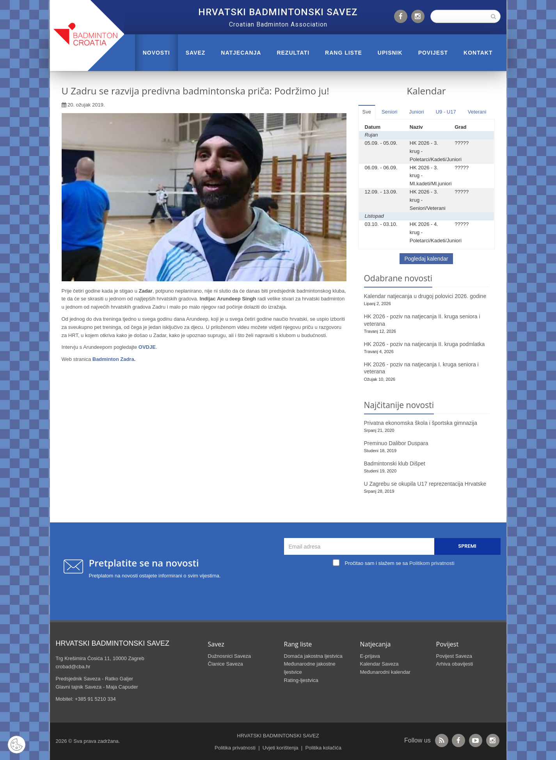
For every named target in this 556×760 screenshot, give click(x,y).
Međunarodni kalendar (385, 672)
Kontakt (478, 53)
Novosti (156, 53)
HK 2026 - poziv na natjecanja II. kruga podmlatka (424, 344)
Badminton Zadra (113, 359)
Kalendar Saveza (379, 664)
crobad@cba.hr (73, 666)
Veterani (477, 112)
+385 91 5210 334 (95, 699)
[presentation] (394, 587)
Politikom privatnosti (432, 563)
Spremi (467, 546)
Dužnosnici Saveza (229, 656)
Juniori (416, 112)
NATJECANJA (241, 53)
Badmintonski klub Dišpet (394, 463)
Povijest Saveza (454, 656)
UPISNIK (390, 53)
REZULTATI (293, 53)
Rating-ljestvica (301, 680)
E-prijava (370, 656)
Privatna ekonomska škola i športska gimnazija (420, 423)
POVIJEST (433, 53)
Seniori (389, 112)
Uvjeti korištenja (280, 748)
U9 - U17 (446, 112)
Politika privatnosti (235, 748)
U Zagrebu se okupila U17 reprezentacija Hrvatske (425, 484)
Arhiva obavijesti (454, 664)
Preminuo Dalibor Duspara (396, 443)
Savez (196, 53)
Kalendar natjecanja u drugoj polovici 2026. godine (425, 296)
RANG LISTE (343, 53)
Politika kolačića (323, 748)
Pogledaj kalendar (426, 259)
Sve (366, 112)
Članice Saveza (225, 664)
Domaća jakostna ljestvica (313, 656)
